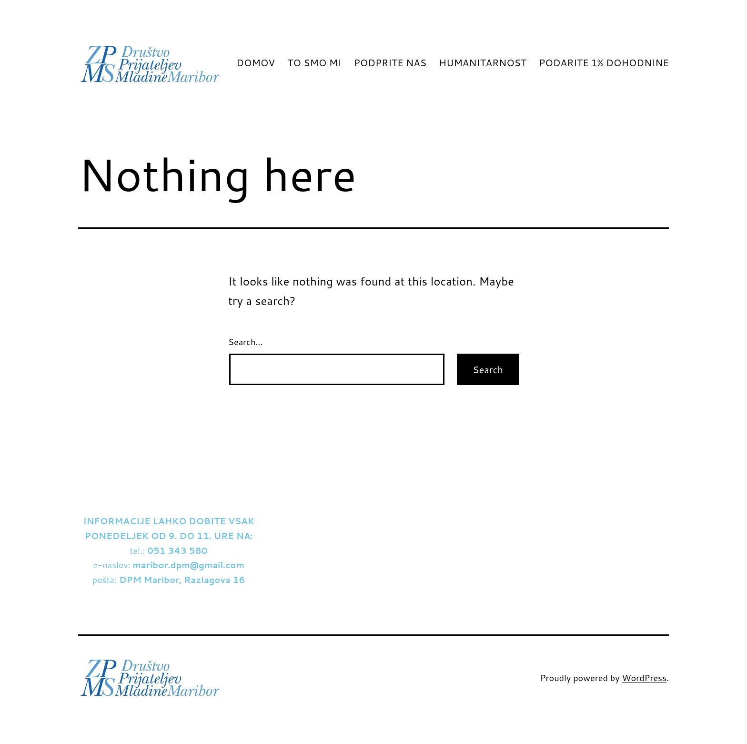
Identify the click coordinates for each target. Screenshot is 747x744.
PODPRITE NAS (390, 62)
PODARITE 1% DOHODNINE (604, 62)
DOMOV (255, 62)
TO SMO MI (314, 62)
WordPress (644, 678)
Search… (245, 342)
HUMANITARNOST (482, 62)
